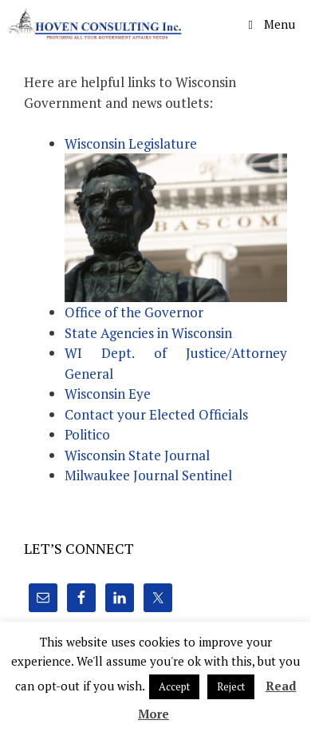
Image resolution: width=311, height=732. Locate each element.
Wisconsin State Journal (137, 455)
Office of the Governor (134, 312)
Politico (87, 434)
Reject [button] (231, 686)
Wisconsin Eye (108, 393)
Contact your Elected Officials (156, 414)
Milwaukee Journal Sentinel (148, 475)
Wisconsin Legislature (131, 143)
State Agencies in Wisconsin (148, 333)
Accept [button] (174, 686)
